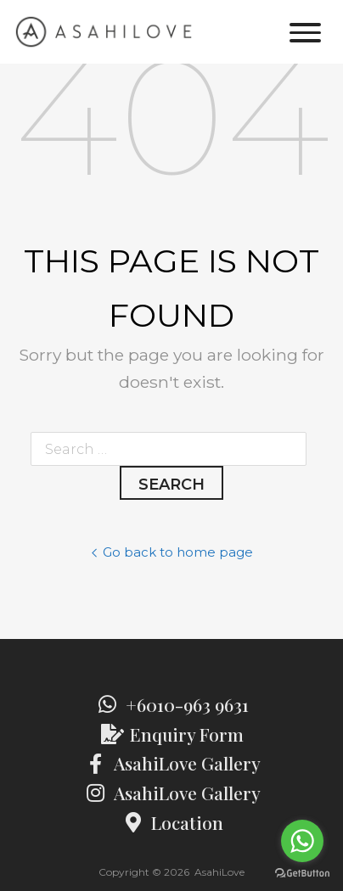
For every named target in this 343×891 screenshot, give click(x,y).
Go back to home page (171, 552)
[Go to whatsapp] (302, 841)
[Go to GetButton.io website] (302, 873)
